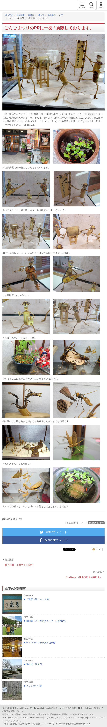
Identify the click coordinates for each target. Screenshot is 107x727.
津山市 (41, 15)
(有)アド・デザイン (46, 724)
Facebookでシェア (53, 540)
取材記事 (20, 15)
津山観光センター (96, 523)
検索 (91, 5)
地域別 (31, 15)
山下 (61, 15)
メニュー (81, 5)
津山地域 (52, 15)
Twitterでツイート (53, 532)
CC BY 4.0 (93, 717)
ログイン (101, 5)
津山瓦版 (9, 5)
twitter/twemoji (38, 717)
